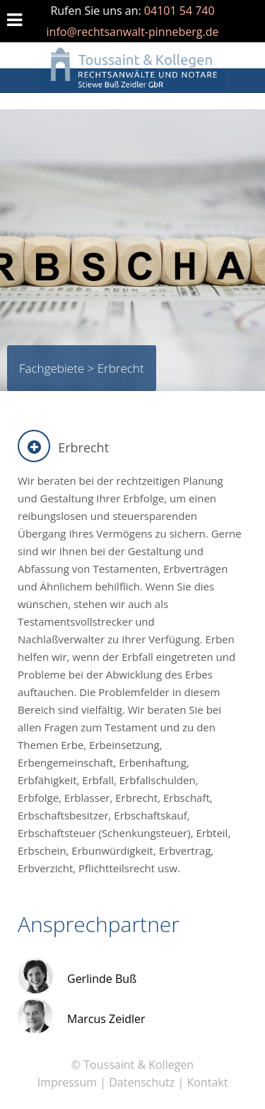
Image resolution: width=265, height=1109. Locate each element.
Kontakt (207, 1082)
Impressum (67, 1082)
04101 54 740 (179, 10)
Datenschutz (142, 1082)
